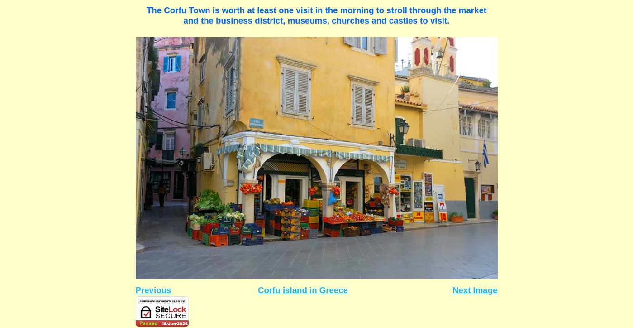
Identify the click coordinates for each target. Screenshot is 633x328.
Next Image (475, 290)
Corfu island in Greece (303, 290)
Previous (153, 290)
